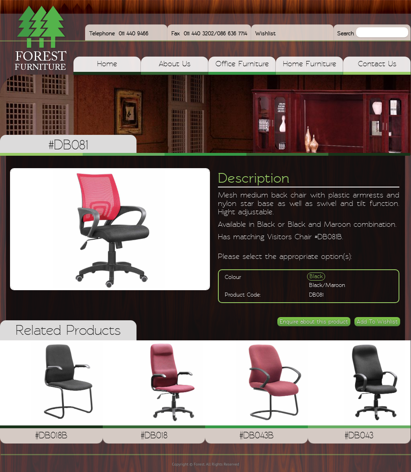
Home (107, 64)
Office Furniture (242, 64)
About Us (174, 64)
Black (316, 276)
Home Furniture (309, 64)
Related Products (68, 331)
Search (346, 34)
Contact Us (377, 64)
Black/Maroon (327, 285)
